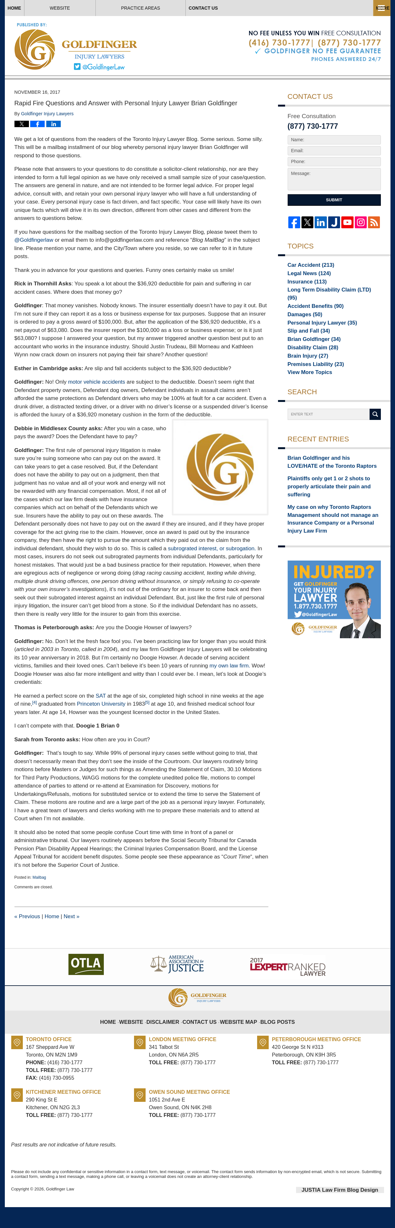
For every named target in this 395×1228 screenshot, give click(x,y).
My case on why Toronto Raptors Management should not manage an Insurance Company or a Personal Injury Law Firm (331, 527)
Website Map (237, 1039)
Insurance (304, 304)
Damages (302, 331)
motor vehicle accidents (96, 404)
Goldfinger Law (60, 1211)
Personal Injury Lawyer (317, 340)
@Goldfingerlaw (33, 262)
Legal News (306, 295)
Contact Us (344, 8)
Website (105, 8)
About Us (177, 8)
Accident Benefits (311, 322)
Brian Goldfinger (310, 358)
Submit (334, 222)
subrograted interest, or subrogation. (212, 571)
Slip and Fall (305, 349)
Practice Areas (259, 8)
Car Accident (307, 286)
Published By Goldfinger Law (315, 46)
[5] (147, 724)
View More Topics (306, 394)
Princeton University (101, 726)
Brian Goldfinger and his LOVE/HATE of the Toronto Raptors (334, 484)
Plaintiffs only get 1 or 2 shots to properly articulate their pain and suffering (332, 502)
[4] (34, 724)
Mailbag (39, 899)
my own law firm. (230, 688)
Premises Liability (311, 385)
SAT (101, 718)
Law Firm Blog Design (353, 1211)
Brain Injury (305, 376)
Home (37, 8)
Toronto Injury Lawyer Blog (76, 46)
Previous (27, 939)
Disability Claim (309, 367)
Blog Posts (271, 1039)
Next (71, 939)
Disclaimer (169, 1039)
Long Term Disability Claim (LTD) (327, 313)
